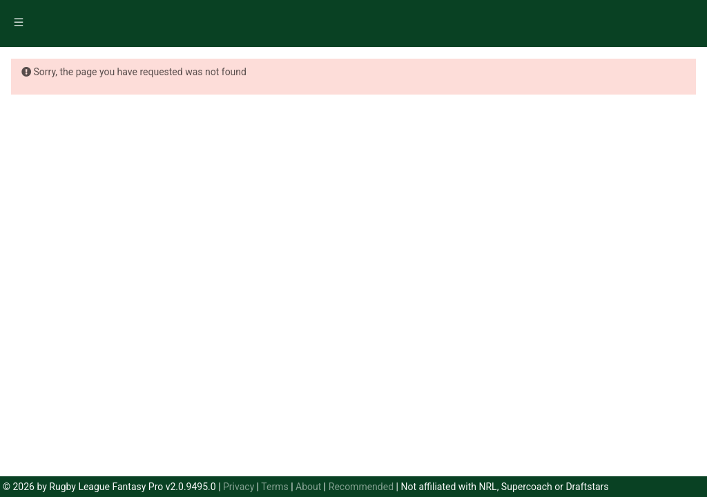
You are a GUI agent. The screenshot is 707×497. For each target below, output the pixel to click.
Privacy (238, 486)
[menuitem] (19, 24)
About (308, 486)
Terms (274, 486)
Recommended (361, 486)
